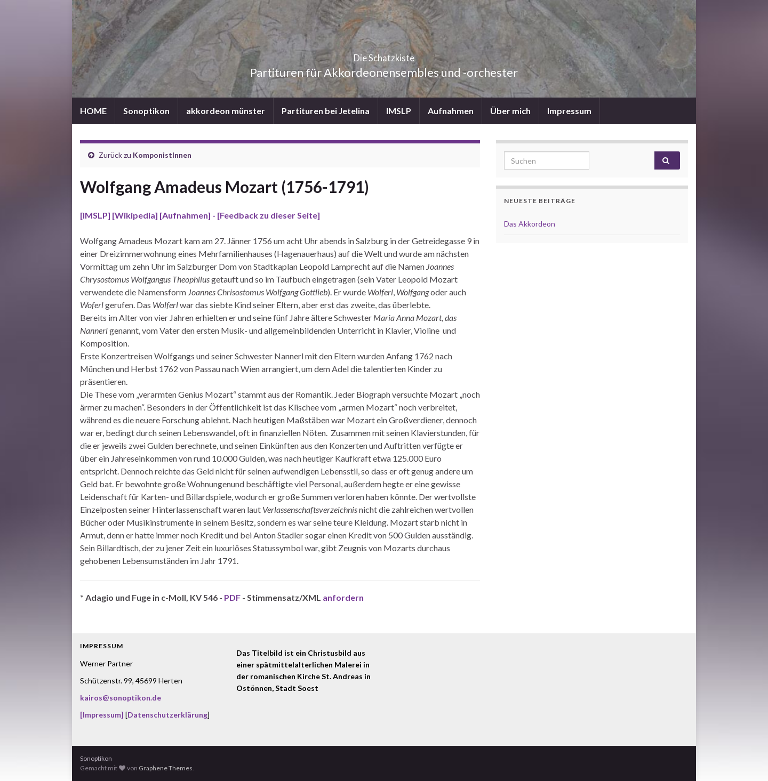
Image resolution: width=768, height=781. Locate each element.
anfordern (343, 597)
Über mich (510, 111)
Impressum (569, 111)
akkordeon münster (225, 111)
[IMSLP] (96, 215)
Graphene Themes (166, 768)
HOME (93, 111)
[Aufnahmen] (185, 215)
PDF (232, 597)
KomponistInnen (162, 154)
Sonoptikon (146, 111)
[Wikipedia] (135, 215)
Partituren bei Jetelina (326, 111)
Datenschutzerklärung (167, 714)
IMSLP (398, 111)
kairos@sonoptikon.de (120, 697)
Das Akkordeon (529, 223)
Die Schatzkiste (384, 54)
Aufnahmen (451, 111)
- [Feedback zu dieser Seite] (265, 215)
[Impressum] (102, 714)
